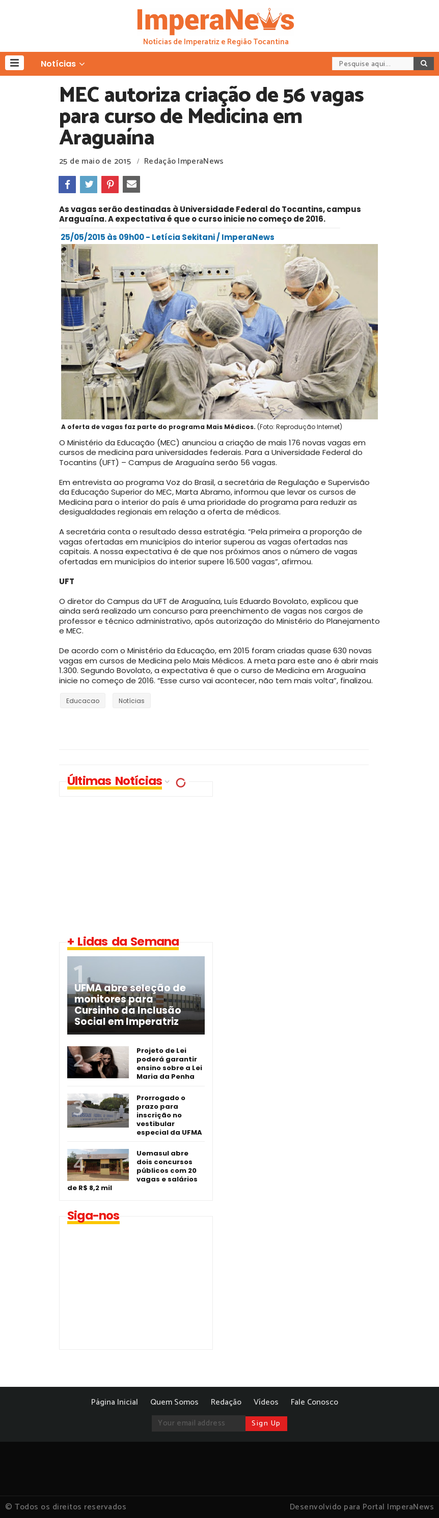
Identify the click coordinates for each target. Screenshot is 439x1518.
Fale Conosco (314, 1402)
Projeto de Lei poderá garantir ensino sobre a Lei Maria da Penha (169, 1063)
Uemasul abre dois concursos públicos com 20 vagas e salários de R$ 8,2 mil (132, 1170)
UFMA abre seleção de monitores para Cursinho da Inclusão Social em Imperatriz (130, 1005)
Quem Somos (174, 1402)
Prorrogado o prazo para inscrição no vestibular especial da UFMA (169, 1115)
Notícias (132, 700)
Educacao (82, 700)
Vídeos (266, 1402)
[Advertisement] (308, 852)
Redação (226, 1402)
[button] (14, 62)
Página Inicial (114, 1402)
